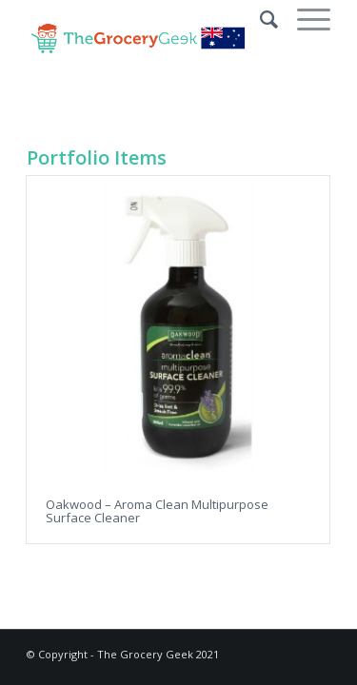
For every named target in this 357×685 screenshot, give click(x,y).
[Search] (259, 19)
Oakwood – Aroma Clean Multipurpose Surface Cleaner (157, 511)
